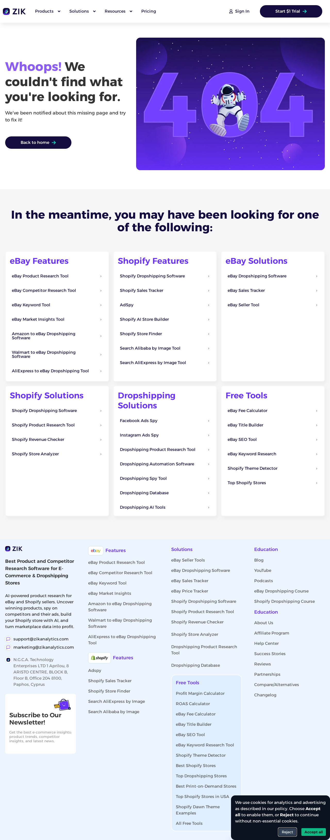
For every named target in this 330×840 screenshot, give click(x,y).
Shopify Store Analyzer (194, 634)
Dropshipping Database (195, 665)
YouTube (262, 570)
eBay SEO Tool (190, 734)
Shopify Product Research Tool (202, 611)
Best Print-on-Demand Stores (206, 786)
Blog (258, 560)
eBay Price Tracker (189, 591)
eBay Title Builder (193, 724)
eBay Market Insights (109, 593)
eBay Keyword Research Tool (205, 745)
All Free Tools (189, 823)
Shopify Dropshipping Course (284, 601)
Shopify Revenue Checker (197, 622)
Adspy (94, 670)
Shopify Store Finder (109, 691)
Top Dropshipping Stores (201, 775)
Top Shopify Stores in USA (202, 796)
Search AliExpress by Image (116, 701)
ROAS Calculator (193, 703)
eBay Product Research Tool (116, 562)
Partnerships (267, 674)
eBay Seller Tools (188, 560)
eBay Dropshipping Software (200, 570)
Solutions (182, 549)
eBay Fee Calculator (196, 714)
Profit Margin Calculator (200, 693)
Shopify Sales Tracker (109, 680)
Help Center (266, 643)
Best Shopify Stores (196, 765)
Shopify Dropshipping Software (203, 601)
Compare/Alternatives (276, 684)
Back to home (38, 142)
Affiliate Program (271, 633)
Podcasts (263, 580)
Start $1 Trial (291, 11)
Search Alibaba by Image (113, 711)
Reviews (262, 664)
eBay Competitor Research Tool (120, 572)
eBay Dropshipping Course (281, 591)
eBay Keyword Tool (107, 583)
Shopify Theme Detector (201, 755)
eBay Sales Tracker (189, 580)
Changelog (265, 695)
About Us (263, 622)
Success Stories (270, 653)
